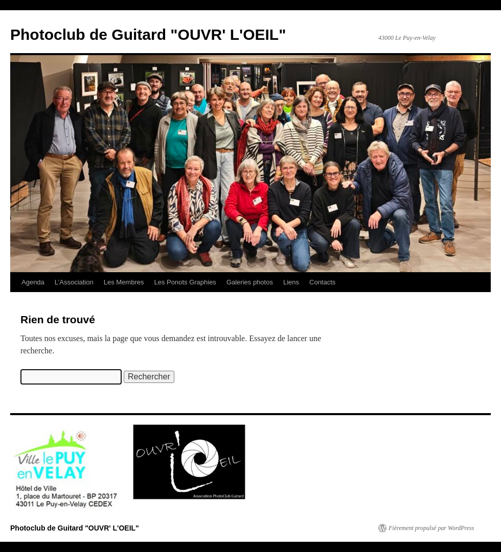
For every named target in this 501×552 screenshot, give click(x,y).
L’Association (74, 282)
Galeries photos (249, 282)
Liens (291, 282)
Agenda (32, 282)
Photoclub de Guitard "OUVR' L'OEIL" (148, 34)
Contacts (322, 282)
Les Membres (124, 282)
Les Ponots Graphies (185, 282)
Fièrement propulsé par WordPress (431, 528)
